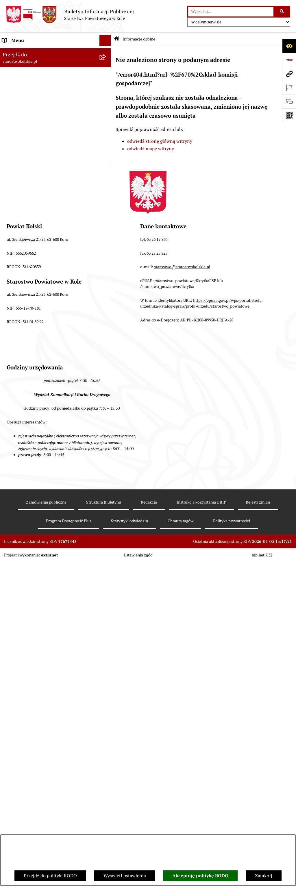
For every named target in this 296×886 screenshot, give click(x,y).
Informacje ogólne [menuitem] (21, 52)
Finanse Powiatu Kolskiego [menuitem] (30, 151)
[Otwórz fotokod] (289, 115)
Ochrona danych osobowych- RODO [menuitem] (39, 399)
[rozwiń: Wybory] (106, 117)
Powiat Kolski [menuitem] (16, 87)
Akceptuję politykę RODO (200, 876)
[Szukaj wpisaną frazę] (282, 11)
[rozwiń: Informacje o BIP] (106, 434)
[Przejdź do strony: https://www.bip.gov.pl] (289, 60)
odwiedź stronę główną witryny (159, 141)
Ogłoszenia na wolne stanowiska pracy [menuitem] (42, 276)
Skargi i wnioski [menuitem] (18, 322)
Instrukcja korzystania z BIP (201, 826)
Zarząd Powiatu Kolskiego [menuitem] (29, 140)
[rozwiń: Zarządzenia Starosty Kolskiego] (106, 300)
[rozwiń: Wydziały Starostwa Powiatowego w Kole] (106, 239)
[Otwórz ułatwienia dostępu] (289, 46)
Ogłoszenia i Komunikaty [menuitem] (28, 63)
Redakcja (149, 826)
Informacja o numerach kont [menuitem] (31, 163)
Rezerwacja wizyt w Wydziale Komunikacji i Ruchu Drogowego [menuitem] (47, 212)
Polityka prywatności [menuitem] (24, 445)
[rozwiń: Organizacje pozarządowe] (106, 186)
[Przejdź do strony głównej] (70, 15)
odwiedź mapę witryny (150, 149)
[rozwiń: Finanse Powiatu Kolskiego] (106, 152)
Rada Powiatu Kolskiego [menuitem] (26, 128)
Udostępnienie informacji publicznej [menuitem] (40, 334)
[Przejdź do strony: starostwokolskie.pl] (289, 74)
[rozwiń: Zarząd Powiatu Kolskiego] (106, 140)
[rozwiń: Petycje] (106, 364)
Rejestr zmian (258, 826)
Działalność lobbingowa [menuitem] (27, 422)
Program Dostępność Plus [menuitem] (28, 410)
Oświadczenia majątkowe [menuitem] (28, 288)
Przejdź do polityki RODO (50, 876)
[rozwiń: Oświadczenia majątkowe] (106, 288)
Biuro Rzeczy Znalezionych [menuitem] (30, 387)
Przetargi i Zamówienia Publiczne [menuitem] (37, 174)
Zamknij (263, 876)
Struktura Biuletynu (103, 826)
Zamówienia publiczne (46, 826)
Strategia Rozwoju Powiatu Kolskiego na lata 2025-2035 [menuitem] (48, 101)
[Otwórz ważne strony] (289, 88)
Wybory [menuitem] (10, 117)
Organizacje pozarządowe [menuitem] (28, 186)
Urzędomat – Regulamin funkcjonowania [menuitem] (44, 228)
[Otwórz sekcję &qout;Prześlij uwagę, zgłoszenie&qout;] (289, 101)
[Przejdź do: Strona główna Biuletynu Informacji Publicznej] (116, 39)
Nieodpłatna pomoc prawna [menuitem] (31, 311)
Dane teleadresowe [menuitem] (21, 75)
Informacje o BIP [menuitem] (19, 433)
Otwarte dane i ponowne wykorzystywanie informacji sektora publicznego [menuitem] (46, 349)
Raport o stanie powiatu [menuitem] (27, 198)
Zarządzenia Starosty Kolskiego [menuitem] (34, 299)
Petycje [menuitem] (9, 364)
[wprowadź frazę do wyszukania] (230, 11)
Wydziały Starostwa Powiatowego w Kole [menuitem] (44, 239)
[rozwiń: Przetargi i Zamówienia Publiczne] (106, 175)
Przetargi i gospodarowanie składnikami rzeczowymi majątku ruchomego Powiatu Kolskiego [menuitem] (44, 258)
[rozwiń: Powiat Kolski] (106, 87)
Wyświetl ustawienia (124, 876)
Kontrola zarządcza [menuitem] (22, 376)
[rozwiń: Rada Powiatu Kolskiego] (106, 128)
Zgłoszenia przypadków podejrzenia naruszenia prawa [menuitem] (39, 460)
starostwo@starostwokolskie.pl (182, 590)
